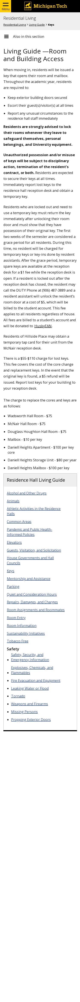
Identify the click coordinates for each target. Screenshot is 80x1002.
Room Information (21, 625)
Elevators (14, 542)
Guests (34, 550)
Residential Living (19, 18)
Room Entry (16, 617)
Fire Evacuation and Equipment (35, 680)
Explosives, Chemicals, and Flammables (32, 670)
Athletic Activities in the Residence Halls (34, 511)
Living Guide (37, 25)
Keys (10, 570)
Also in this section (28, 36)
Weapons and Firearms (29, 704)
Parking (13, 586)
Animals (13, 501)
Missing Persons (24, 711)
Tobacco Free (17, 641)
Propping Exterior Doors (31, 719)
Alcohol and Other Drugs (27, 493)
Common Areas (19, 521)
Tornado (18, 696)
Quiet (32, 594)
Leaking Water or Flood (30, 688)
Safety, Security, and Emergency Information (30, 657)
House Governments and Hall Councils (30, 560)
